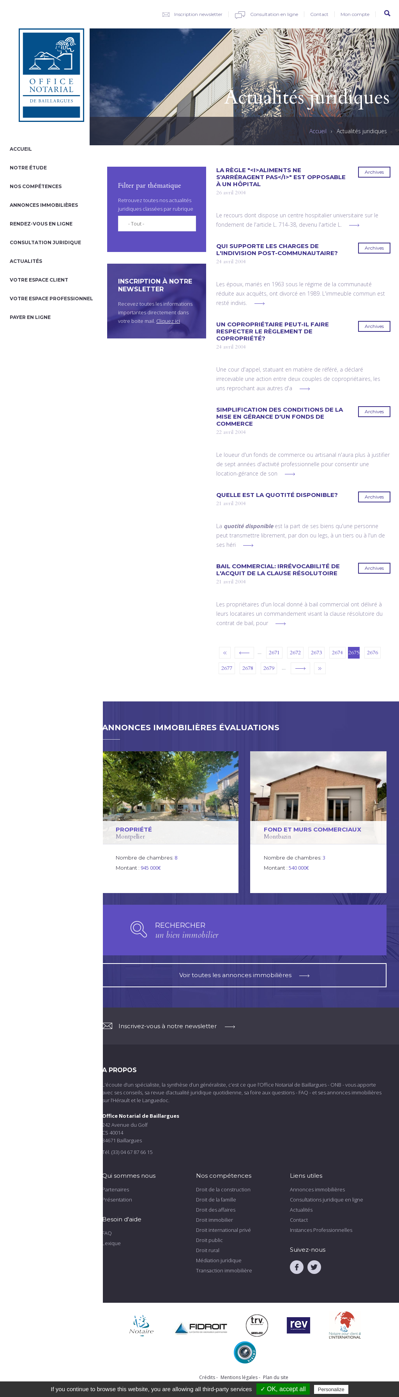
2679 (268, 668)
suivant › (300, 668)
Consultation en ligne (274, 14)
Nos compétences (36, 186)
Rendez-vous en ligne (41, 224)
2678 (247, 668)
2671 (274, 652)
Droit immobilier (214, 1220)
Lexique (111, 1243)
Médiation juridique (219, 1260)
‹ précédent (244, 653)
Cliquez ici (168, 320)
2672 (295, 652)
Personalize (331, 1389)
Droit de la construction (223, 1189)
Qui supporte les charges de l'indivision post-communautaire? (277, 250)
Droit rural (207, 1250)
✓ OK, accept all (283, 1389)
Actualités (26, 261)
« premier (225, 653)
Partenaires (115, 1189)
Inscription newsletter (198, 14)
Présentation (117, 1199)
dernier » (320, 668)
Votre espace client (39, 280)
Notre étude (28, 168)
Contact (319, 14)
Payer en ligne (30, 317)
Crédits (207, 1377)
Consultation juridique (45, 242)
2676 (372, 652)
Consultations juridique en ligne (326, 1199)
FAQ (107, 1233)
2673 (316, 652)
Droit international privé (223, 1230)
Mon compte (355, 14)
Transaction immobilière (224, 1270)
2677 (226, 668)
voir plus (354, 225)
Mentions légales (239, 1377)
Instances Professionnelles (321, 1230)
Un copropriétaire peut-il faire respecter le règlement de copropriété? (272, 331)
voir (170, 822)
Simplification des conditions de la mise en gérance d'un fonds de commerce (279, 416)
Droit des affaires (215, 1210)
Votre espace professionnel (51, 298)
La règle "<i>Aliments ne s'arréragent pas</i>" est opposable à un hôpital (281, 177)
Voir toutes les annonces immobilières (244, 975)
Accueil (21, 149)
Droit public (209, 1240)
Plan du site (275, 1377)
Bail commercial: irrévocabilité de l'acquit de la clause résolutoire (278, 570)
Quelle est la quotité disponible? (277, 495)
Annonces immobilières (44, 205)
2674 (337, 652)
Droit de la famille (216, 1199)
